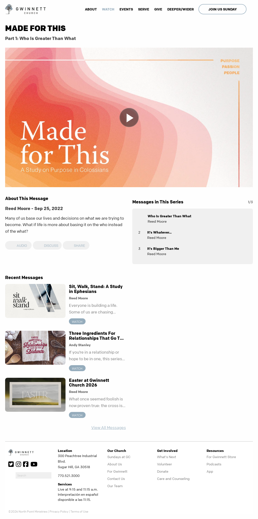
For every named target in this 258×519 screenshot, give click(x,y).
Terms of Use (79, 511)
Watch (108, 9)
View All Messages (108, 427)
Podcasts (214, 464)
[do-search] (33, 475)
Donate (162, 471)
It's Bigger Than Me (163, 248)
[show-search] (250, 9)
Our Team (115, 486)
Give (158, 9)
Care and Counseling (173, 478)
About (91, 9)
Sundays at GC (118, 457)
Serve (143, 9)
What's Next (166, 457)
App (210, 471)
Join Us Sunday (222, 9)
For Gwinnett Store (221, 457)
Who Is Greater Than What (169, 216)
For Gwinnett (117, 471)
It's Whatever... (159, 232)
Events (126, 9)
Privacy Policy (59, 511)
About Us (114, 464)
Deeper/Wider (180, 9)
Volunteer (164, 464)
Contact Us (116, 478)
